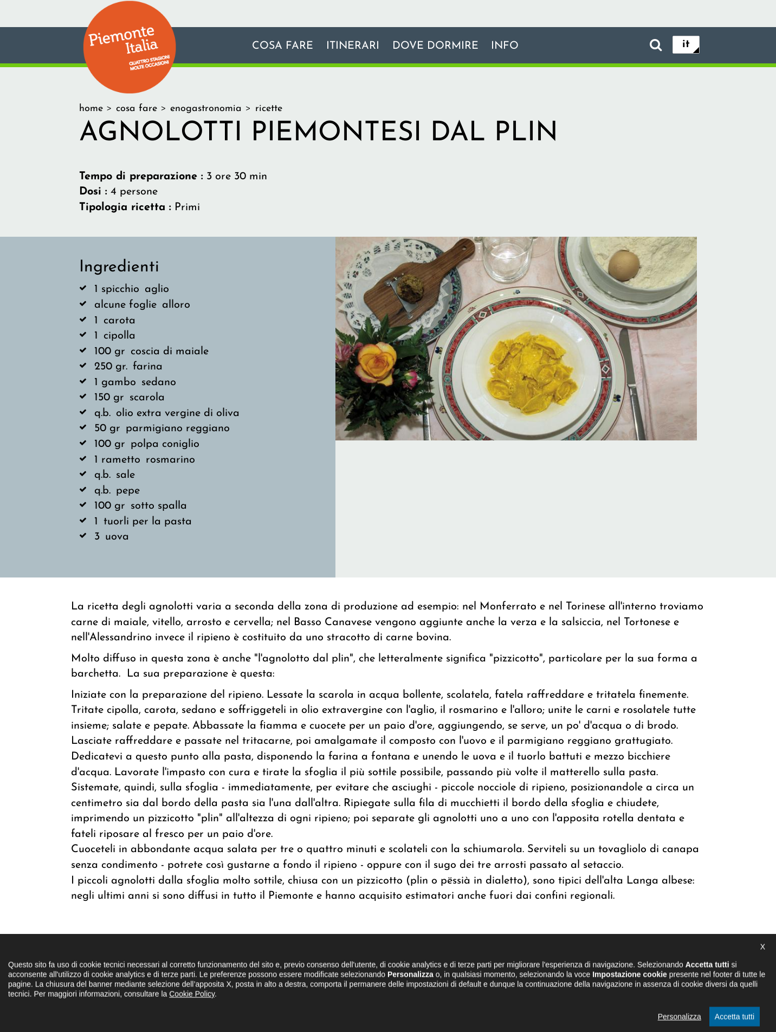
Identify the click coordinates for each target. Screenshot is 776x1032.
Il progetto (231, 964)
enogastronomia (206, 108)
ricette (268, 108)
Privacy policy (433, 964)
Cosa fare (281, 46)
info (506, 46)
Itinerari (352, 46)
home (91, 108)
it (686, 44)
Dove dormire (435, 46)
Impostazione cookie (520, 964)
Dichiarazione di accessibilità (329, 964)
